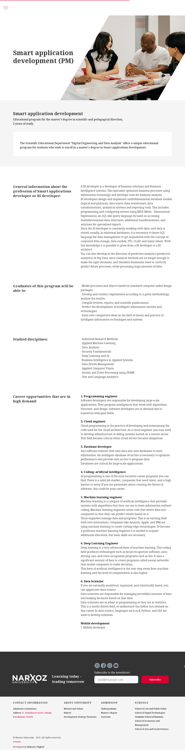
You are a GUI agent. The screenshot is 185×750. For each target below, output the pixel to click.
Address (17, 712)
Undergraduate (108, 708)
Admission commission (24, 708)
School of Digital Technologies (150, 712)
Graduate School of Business (149, 716)
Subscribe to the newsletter (112, 672)
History (67, 712)
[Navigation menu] (5, 7)
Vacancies (91, 716)
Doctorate (106, 716)
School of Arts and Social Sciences (152, 729)
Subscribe (155, 679)
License (17, 741)
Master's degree (109, 712)
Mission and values (73, 708)
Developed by (28, 746)
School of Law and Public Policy (151, 708)
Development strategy (75, 716)
